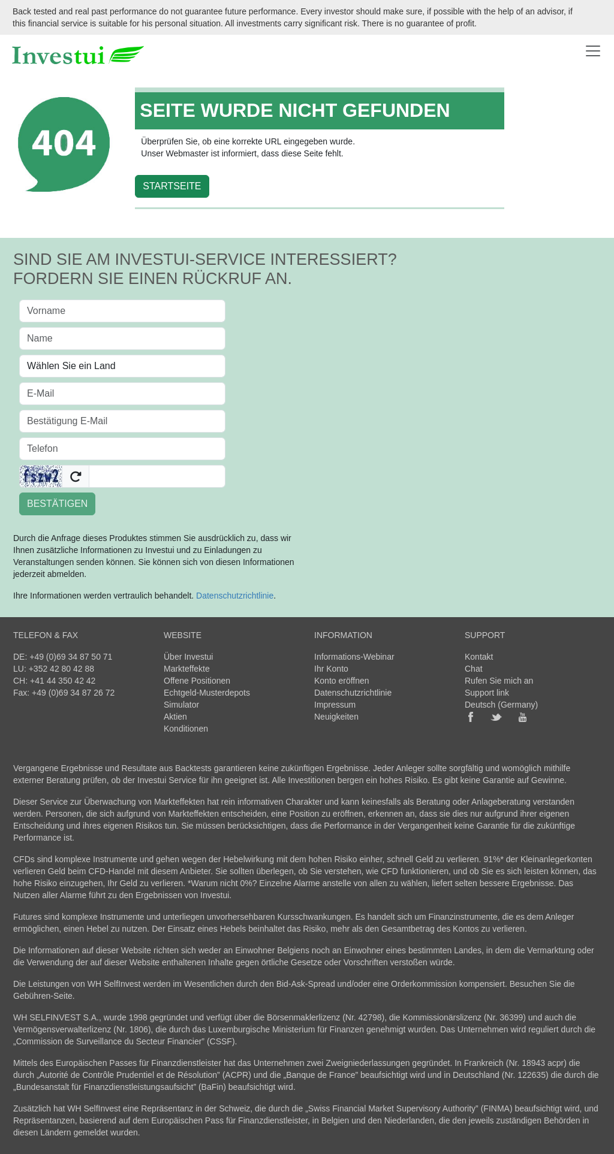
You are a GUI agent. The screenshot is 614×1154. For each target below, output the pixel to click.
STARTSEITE (172, 186)
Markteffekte (187, 668)
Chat (474, 668)
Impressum (335, 704)
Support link (487, 692)
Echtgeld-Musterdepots (207, 692)
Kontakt (479, 656)
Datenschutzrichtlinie (234, 595)
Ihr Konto (331, 668)
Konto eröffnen (341, 680)
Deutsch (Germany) (501, 704)
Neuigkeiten (336, 716)
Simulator (181, 704)
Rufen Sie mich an (499, 680)
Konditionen (186, 728)
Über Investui (188, 656)
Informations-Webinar (354, 656)
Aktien (175, 716)
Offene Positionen (197, 680)
